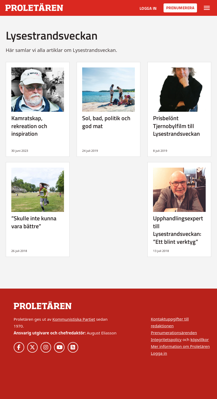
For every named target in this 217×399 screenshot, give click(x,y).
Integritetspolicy (166, 339)
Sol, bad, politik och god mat (106, 122)
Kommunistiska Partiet (73, 319)
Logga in (148, 8)
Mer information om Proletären (180, 346)
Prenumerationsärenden (174, 332)
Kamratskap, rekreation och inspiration (29, 126)
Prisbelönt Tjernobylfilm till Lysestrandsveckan (176, 126)
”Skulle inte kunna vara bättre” (33, 222)
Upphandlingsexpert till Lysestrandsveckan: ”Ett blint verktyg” (178, 230)
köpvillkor (199, 339)
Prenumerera (180, 8)
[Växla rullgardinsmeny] (207, 8)
